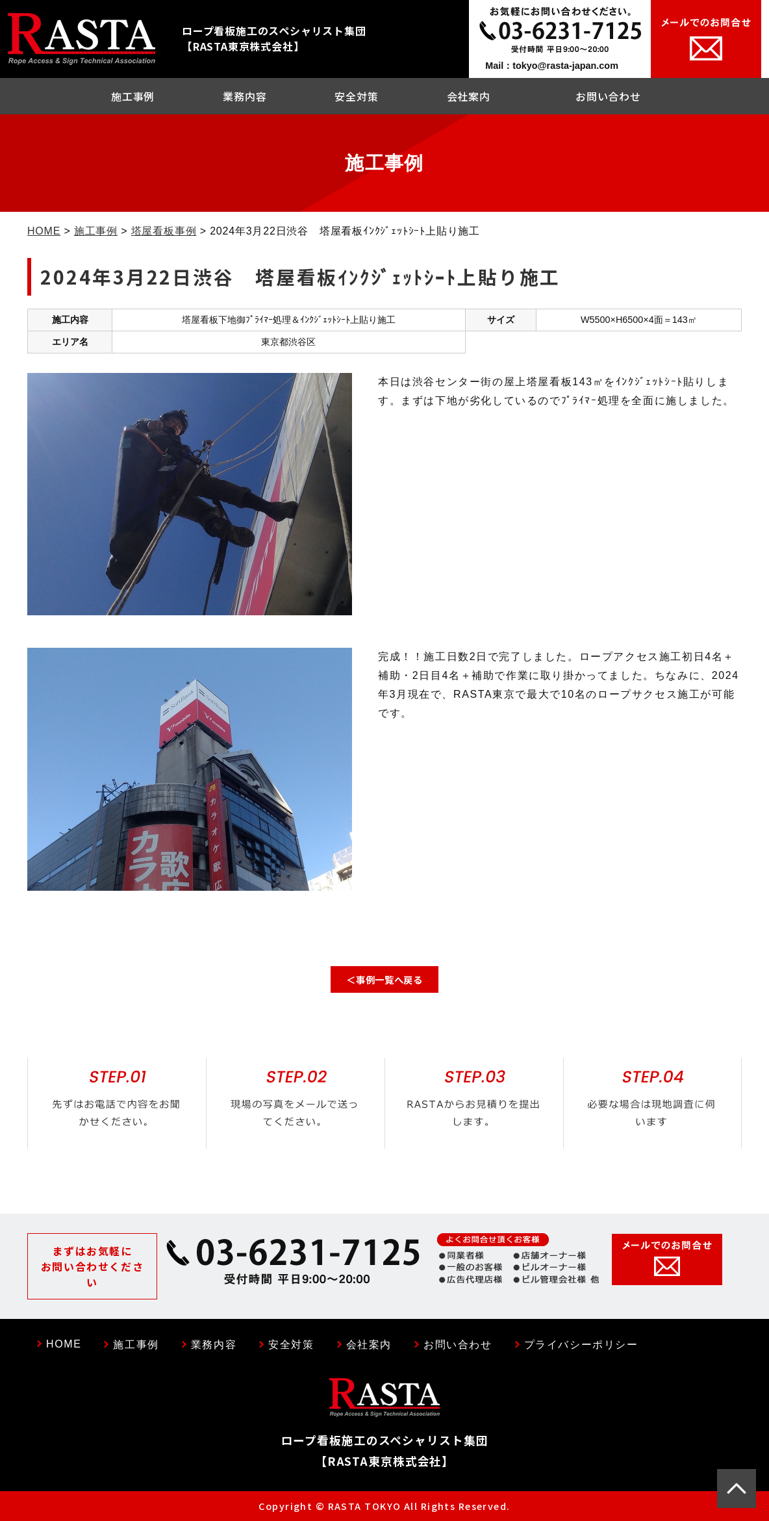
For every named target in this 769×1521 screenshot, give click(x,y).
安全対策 (356, 96)
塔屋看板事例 (164, 230)
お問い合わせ (608, 96)
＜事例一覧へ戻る (384, 979)
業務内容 (244, 96)
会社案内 (468, 96)
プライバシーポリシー (581, 1344)
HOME (43, 230)
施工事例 (133, 96)
